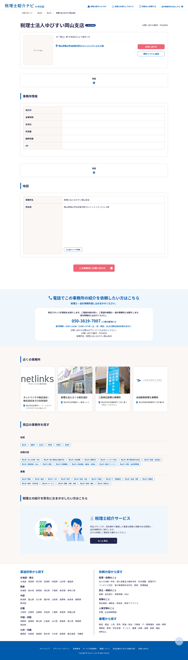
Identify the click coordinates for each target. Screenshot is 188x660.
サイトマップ (45, 648)
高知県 (23, 624)
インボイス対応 (106, 585)
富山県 (31, 599)
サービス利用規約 (90, 648)
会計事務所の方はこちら (170, 6)
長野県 (62, 599)
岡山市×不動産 (96, 479)
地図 (94, 78)
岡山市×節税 (47, 464)
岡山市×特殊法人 (103, 483)
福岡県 (23, 633)
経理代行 (152, 581)
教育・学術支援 (114, 628)
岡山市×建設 (26, 479)
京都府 (31, 612)
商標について (105, 648)
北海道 (23, 581)
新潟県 (23, 599)
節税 (136, 585)
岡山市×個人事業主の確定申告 (54, 460)
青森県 (31, 581)
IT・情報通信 (148, 624)
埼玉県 (47, 590)
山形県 (62, 581)
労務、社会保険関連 (108, 612)
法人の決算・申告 (107, 581)
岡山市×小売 (52, 479)
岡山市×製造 (39, 479)
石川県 (39, 599)
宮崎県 (62, 633)
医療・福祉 (155, 628)
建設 (101, 624)
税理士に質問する (147, 6)
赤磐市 (67, 445)
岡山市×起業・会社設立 (152, 460)
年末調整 (142, 581)
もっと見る (103, 540)
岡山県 (39, 13)
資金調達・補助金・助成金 (111, 603)
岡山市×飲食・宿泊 (80, 479)
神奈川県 (71, 590)
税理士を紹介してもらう (123, 6)
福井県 (47, 599)
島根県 (31, 621)
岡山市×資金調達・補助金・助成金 (83, 464)
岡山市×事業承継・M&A (30, 464)
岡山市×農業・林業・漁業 (67, 483)
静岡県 (78, 599)
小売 (113, 624)
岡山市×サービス (48, 483)
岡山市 (49, 13)
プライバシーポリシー (61, 648)
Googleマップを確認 (73, 249)
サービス (126, 628)
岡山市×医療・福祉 (86, 483)
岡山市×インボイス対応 (109, 460)
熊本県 (47, 633)
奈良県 (47, 612)
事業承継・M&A (122, 594)
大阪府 (23, 612)
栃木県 (31, 590)
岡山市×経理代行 (90, 460)
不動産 (137, 624)
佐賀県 (31, 633)
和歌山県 (71, 612)
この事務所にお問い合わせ (92, 268)
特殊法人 (103, 631)
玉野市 (50, 445)
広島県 (47, 621)
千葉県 (55, 590)
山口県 (55, 621)
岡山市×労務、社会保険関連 (129, 464)
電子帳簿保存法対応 (123, 585)
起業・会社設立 (106, 594)
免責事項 (76, 648)
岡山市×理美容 (147, 479)
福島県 (70, 581)
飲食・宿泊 (127, 624)
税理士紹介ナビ (27, 13)
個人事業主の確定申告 (126, 581)
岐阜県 (70, 599)
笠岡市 (58, 445)
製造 (107, 624)
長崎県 (39, 633)
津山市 (41, 445)
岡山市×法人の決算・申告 (31, 460)
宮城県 (47, 581)
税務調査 (144, 585)
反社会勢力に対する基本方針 (124, 648)
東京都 (62, 590)
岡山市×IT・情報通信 (113, 479)
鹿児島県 (71, 633)
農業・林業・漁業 (140, 628)
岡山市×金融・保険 (131, 479)
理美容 (102, 628)
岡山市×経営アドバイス (108, 464)
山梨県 (55, 599)
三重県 (55, 612)
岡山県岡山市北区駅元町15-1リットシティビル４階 (81, 45)
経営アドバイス (131, 603)
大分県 (55, 633)
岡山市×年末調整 (74, 460)
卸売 (119, 624)
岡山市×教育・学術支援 (30, 483)
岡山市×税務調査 (62, 464)
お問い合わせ (151, 46)
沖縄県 (80, 633)
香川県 (70, 621)
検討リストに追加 (151, 53)
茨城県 (23, 590)
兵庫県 (39, 612)
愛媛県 (78, 621)
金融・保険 (161, 624)
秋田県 (55, 581)
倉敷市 (32, 445)
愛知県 (23, 603)
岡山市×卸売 (65, 479)
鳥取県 (23, 621)
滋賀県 (62, 612)
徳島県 (62, 621)
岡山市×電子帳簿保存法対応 (130, 460)
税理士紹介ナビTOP (96, 6)
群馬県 (39, 590)
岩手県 (39, 581)
